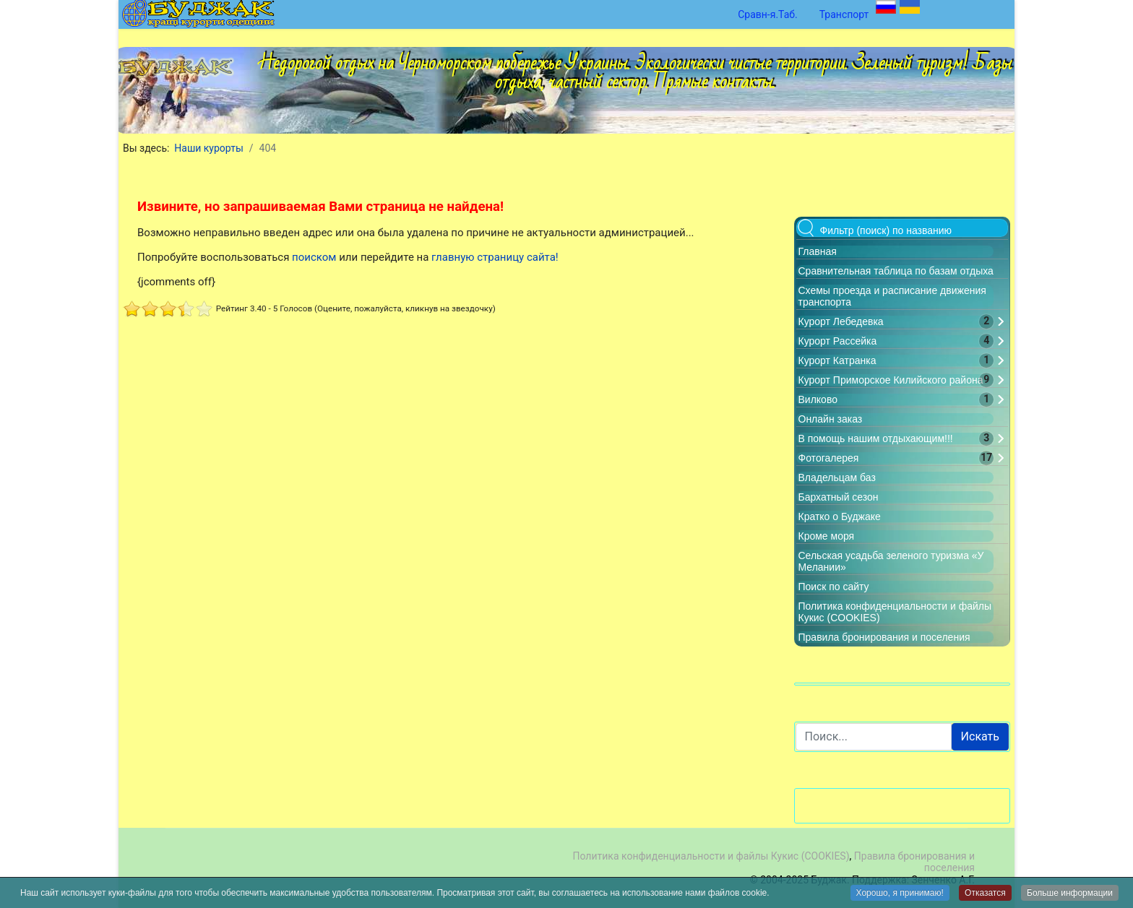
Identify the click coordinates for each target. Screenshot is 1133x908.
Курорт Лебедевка (841, 321)
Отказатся (985, 893)
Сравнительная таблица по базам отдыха (896, 271)
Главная (817, 251)
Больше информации (1070, 893)
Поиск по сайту (833, 586)
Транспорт (844, 14)
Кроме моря (826, 536)
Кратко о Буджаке (839, 516)
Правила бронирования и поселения (884, 637)
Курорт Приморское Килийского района (890, 380)
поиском (314, 257)
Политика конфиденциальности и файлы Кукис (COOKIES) (710, 856)
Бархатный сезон (838, 497)
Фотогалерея (828, 458)
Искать (980, 736)
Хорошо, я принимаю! (900, 893)
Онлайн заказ (830, 419)
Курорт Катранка (837, 360)
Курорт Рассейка (837, 341)
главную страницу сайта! (495, 257)
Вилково (817, 399)
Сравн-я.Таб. (768, 14)
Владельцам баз (837, 477)
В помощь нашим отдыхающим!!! (875, 438)
